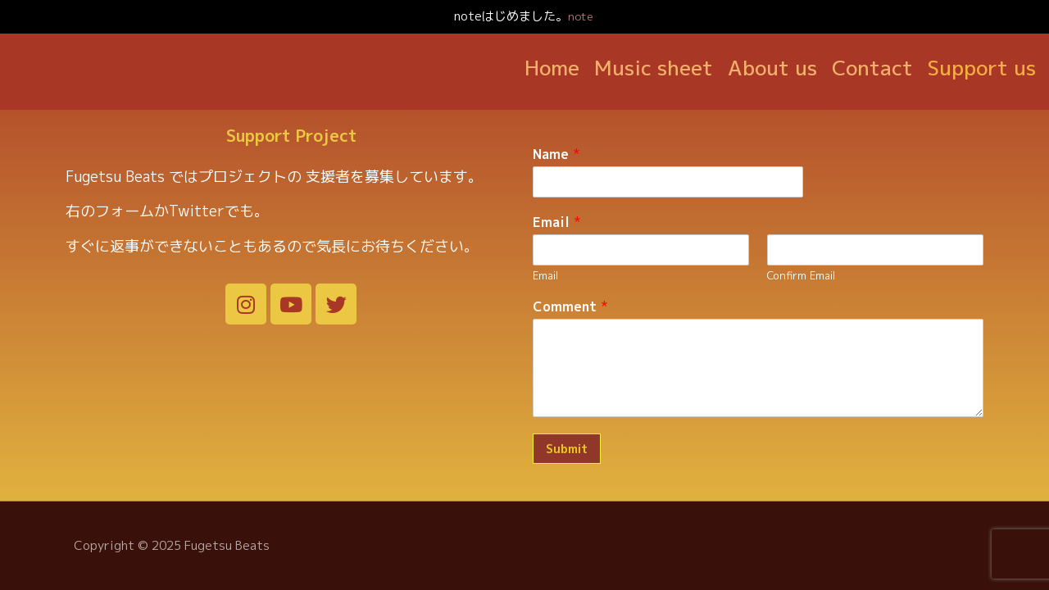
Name (556, 134)
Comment (570, 287)
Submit (567, 429)
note (580, 16)
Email (557, 202)
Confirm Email (801, 255)
